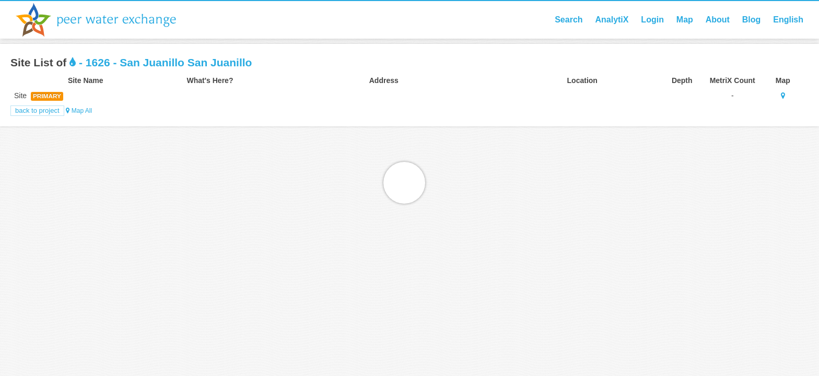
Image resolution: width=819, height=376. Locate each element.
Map (684, 19)
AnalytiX (611, 19)
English (788, 19)
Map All (79, 110)
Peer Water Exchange (104, 20)
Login (652, 19)
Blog (751, 19)
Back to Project (37, 110)
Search (568, 19)
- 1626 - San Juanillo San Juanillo (160, 62)
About (718, 19)
